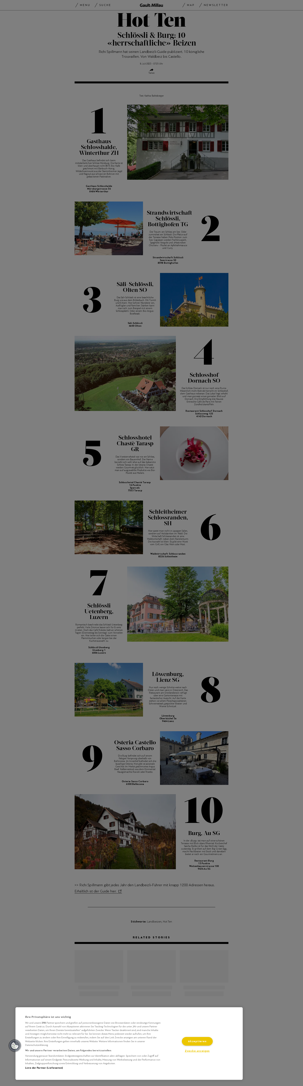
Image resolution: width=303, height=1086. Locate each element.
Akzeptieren (197, 1041)
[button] (15, 1045)
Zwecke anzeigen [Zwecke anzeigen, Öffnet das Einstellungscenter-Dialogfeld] (197, 1051)
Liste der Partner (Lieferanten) (44, 1067)
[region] (129, 1043)
